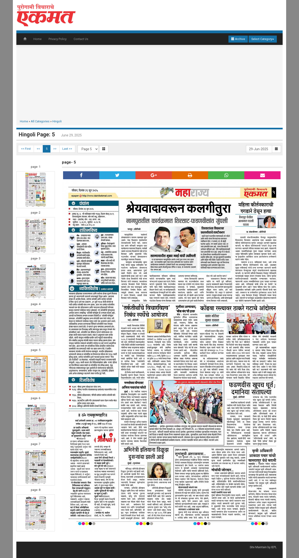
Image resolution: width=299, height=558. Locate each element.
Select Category (262, 39)
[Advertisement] (149, 84)
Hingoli (57, 121)
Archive (238, 39)
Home (37, 39)
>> (55, 148)
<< (38, 148)
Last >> (67, 148)
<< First (26, 148)
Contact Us (81, 39)
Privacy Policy (58, 39)
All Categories (40, 121)
